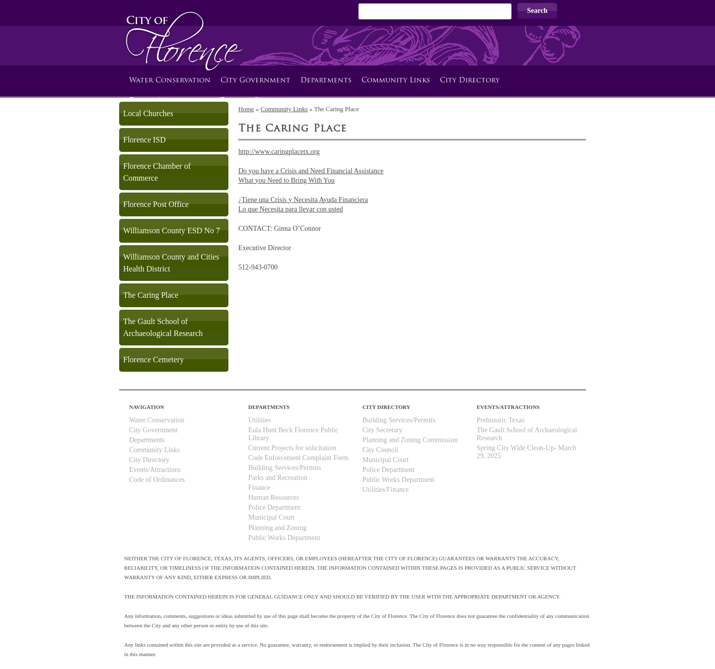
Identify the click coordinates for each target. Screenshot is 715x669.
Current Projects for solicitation (292, 448)
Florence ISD (144, 139)
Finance (259, 487)
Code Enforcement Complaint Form (298, 458)
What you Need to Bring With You (286, 180)
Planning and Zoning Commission (410, 440)
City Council (380, 450)
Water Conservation (170, 80)
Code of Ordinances (157, 479)
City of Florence (181, 33)
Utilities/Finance (385, 489)
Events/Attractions (155, 469)
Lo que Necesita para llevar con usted (290, 209)
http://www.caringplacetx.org (279, 151)
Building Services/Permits (284, 467)
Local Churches (148, 113)
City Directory (470, 80)
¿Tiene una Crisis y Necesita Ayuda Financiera (303, 199)
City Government (255, 80)
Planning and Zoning (277, 528)
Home (246, 109)
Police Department (274, 507)
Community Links (395, 80)
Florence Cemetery (153, 359)
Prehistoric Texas (500, 420)
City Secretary (382, 430)
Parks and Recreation (277, 477)
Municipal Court (271, 517)
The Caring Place (150, 295)
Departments (326, 80)
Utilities (259, 420)
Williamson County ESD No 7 (171, 230)
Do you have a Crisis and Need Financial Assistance (310, 171)
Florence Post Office (156, 204)
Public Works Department (284, 537)
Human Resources (273, 497)
